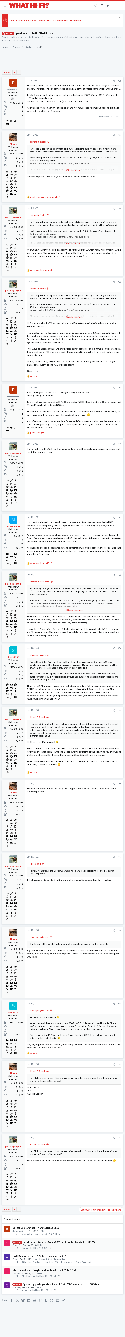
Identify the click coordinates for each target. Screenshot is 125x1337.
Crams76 (16, 1245)
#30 (119, 387)
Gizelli (15, 1259)
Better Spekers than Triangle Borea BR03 (36, 1227)
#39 (119, 1003)
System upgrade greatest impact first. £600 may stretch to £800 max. (62, 1284)
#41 (119, 1137)
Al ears (25, 1290)
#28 (119, 208)
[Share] (114, 80)
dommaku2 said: (38, 141)
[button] (5, 5)
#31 (119, 444)
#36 (119, 783)
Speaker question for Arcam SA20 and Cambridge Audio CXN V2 (59, 1241)
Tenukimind (17, 1273)
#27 (119, 135)
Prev (8, 72)
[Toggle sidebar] (114, 5)
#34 (119, 648)
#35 (119, 710)
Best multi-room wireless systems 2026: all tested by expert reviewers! (47, 20)
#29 (119, 281)
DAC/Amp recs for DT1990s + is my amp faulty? (39, 1255)
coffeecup (17, 1287)
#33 (119, 575)
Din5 (24, 1248)
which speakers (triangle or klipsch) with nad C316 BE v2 (44, 1270)
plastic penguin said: (39, 655)
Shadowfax (27, 1276)
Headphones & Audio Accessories (49, 1259)
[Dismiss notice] (119, 18)
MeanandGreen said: (39, 581)
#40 (119, 1064)
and (45, 197)
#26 (119, 80)
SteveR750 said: (37, 717)
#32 (119, 517)
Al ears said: (35, 863)
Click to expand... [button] (74, 170)
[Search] (120, 5)
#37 (119, 857)
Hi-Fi (42, 1231)
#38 (119, 930)
